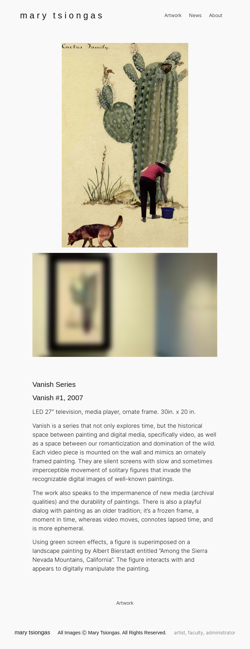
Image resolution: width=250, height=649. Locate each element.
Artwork (124, 603)
